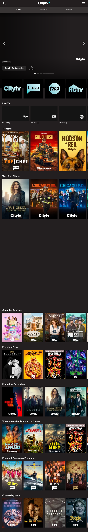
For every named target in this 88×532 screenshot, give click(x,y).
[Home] (44, 3)
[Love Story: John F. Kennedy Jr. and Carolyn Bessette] (12, 282)
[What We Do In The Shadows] (76, 282)
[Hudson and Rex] (72, 151)
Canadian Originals (12, 227)
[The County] (34, 245)
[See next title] (84, 43)
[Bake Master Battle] (12, 245)
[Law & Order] (34, 319)
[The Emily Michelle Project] (55, 245)
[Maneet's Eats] (34, 504)
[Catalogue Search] (4, 3)
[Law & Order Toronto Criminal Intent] (76, 319)
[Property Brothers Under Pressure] (76, 245)
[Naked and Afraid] (12, 356)
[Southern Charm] (76, 393)
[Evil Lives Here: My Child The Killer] (34, 430)
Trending (6, 128)
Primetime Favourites (13, 301)
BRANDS (43, 10)
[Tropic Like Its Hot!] (34, 467)
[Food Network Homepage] (55, 88)
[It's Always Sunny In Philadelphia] (34, 282)
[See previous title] (4, 43)
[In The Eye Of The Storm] (55, 356)
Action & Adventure (12, 523)
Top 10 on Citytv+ (11, 176)
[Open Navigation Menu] (83, 3)
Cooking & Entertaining (14, 486)
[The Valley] (12, 393)
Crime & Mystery (11, 412)
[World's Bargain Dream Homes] (12, 467)
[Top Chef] (15, 151)
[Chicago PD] (72, 199)
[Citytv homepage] (12, 88)
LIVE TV (69, 10)
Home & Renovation (12, 449)
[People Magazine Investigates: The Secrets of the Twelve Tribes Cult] (76, 430)
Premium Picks (10, 264)
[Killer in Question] (55, 430)
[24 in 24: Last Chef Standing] (12, 504)
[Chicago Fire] (44, 199)
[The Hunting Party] (12, 319)
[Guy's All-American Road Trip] (76, 504)
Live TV (6, 103)
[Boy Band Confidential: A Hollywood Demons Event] (12, 430)
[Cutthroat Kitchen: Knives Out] (55, 504)
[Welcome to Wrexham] (55, 282)
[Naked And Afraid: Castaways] (34, 356)
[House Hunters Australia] (76, 467)
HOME (18, 10)
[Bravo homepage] (34, 88)
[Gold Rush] (44, 151)
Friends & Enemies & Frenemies (19, 375)
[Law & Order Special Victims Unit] (15, 199)
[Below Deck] (34, 393)
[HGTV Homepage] (76, 88)
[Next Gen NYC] (55, 393)
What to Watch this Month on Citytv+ (21, 338)
